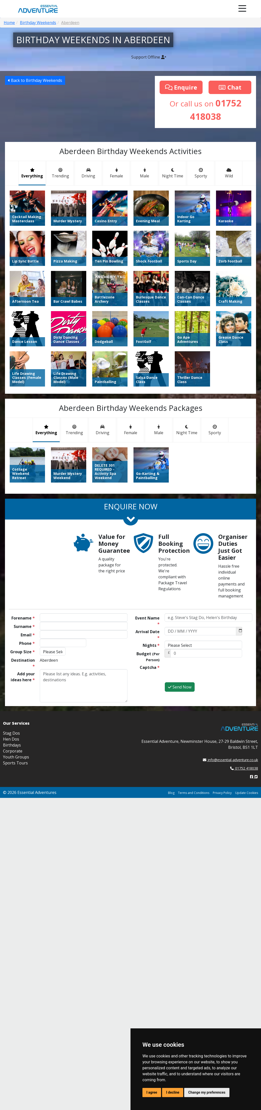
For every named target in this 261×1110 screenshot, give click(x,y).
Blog (171, 793)
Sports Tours (15, 763)
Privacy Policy (222, 793)
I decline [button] (172, 1092)
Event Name (147, 621)
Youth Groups (16, 757)
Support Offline (148, 57)
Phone (27, 643)
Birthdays (12, 745)
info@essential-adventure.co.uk (230, 759)
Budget (148, 656)
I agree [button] (151, 1092)
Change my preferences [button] (206, 1092)
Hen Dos (11, 739)
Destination (23, 663)
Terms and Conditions (193, 793)
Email (28, 635)
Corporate (12, 751)
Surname (24, 626)
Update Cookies (246, 793)
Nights (151, 645)
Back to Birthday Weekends (35, 80)
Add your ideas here (23, 677)
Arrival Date (147, 634)
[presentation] (202, 672)
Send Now (179, 687)
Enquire (181, 87)
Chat (229, 87)
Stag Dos (11, 733)
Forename (23, 618)
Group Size (22, 651)
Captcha (150, 667)
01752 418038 (244, 768)
